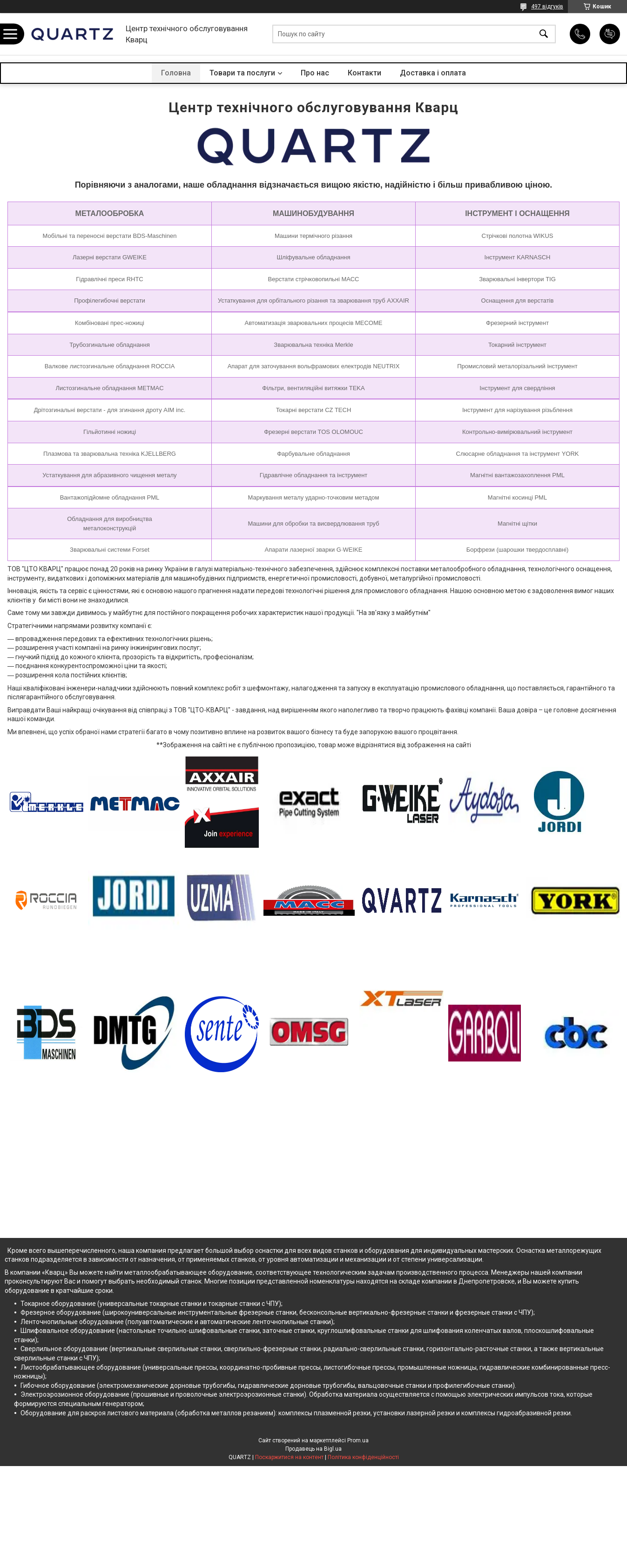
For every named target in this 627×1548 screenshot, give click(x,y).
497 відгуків (547, 6)
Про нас (315, 72)
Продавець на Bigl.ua (313, 1449)
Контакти (364, 72)
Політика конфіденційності (363, 1457)
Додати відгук (610, 34)
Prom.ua (358, 1440)
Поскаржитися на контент (289, 1457)
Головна (176, 72)
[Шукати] (544, 34)
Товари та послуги (242, 72)
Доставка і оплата (433, 72)
